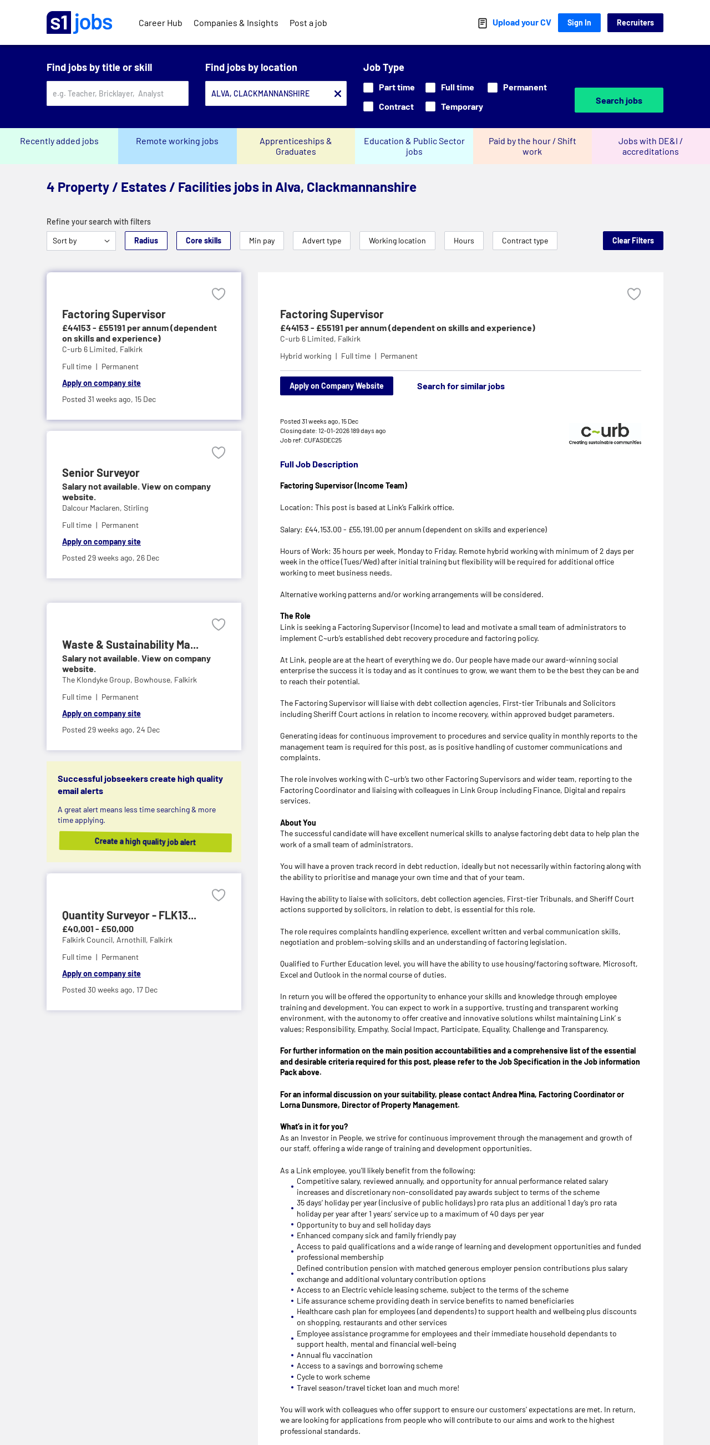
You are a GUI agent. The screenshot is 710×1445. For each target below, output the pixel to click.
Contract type (525, 240)
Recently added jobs (59, 140)
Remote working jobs (177, 140)
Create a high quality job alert (152, 841)
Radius (146, 240)
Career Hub (160, 22)
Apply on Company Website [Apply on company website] (337, 385)
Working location (397, 240)
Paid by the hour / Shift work (532, 145)
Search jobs (619, 100)
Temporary (454, 106)
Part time (389, 87)
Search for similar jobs (461, 385)
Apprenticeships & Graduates (296, 145)
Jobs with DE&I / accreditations (650, 145)
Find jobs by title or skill (99, 67)
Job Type (383, 67)
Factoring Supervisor (332, 313)
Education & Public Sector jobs (414, 145)
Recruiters (635, 22)
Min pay (262, 240)
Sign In (579, 22)
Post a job (308, 22)
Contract (388, 106)
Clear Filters (633, 240)
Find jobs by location (251, 67)
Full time (449, 87)
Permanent (517, 87)
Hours (464, 240)
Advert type (321, 240)
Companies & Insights (236, 22)
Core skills (203, 240)
